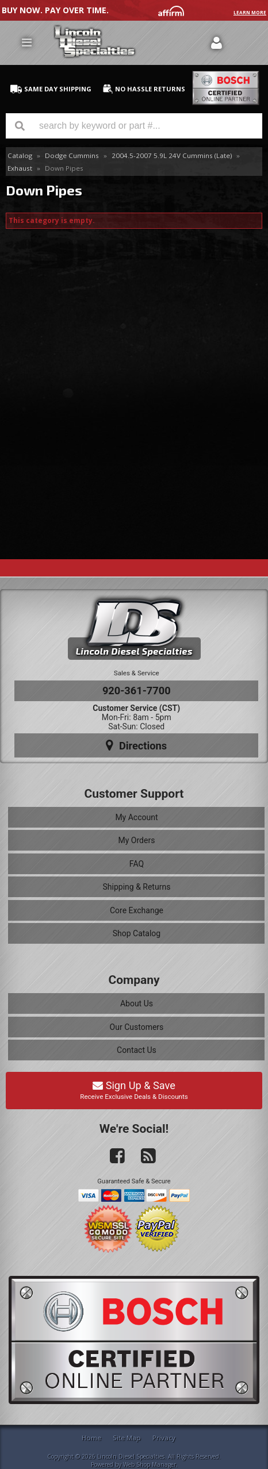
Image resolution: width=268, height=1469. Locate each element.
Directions (136, 745)
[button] (134, 126)
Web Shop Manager (149, 1464)
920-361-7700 (136, 690)
